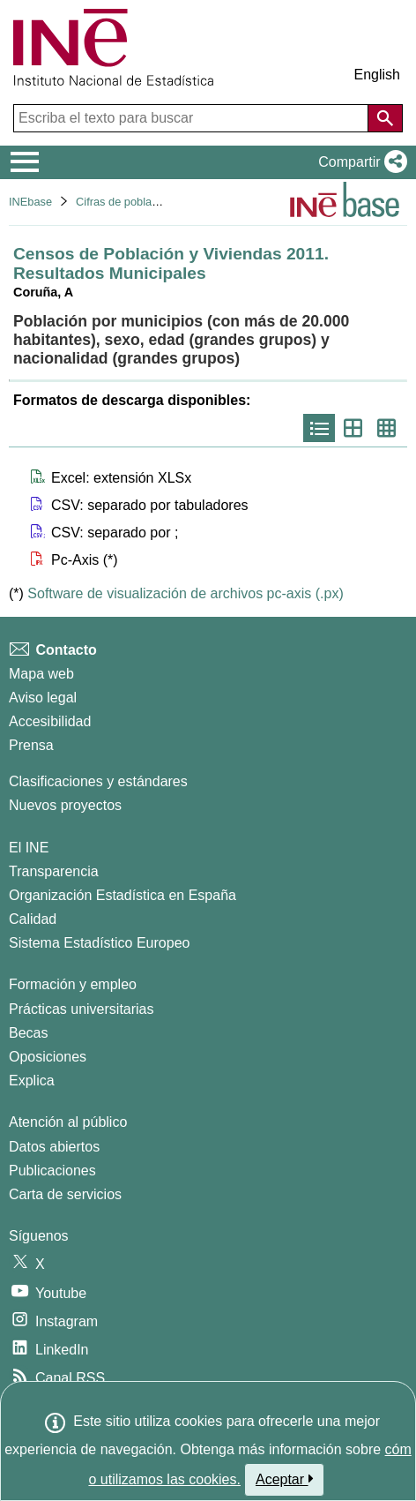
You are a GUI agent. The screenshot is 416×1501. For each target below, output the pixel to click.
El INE (28, 847)
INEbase (30, 201)
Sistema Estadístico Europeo (99, 942)
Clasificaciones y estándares (98, 781)
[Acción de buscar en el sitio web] (385, 118)
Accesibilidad (50, 721)
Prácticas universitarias (81, 1009)
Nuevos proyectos (65, 805)
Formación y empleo (73, 984)
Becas (28, 1032)
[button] (359, 162)
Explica (32, 1080)
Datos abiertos (54, 1146)
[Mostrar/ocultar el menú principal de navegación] (25, 162)
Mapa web (41, 673)
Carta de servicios (65, 1194)
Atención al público (68, 1122)
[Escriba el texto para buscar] (192, 118)
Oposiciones (47, 1056)
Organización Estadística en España (122, 895)
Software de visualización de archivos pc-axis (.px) (185, 593)
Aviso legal (43, 697)
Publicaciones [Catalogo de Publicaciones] (52, 1170)
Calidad (32, 919)
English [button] (377, 74)
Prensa (31, 745)
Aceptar (284, 1479)
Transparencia (54, 871)
